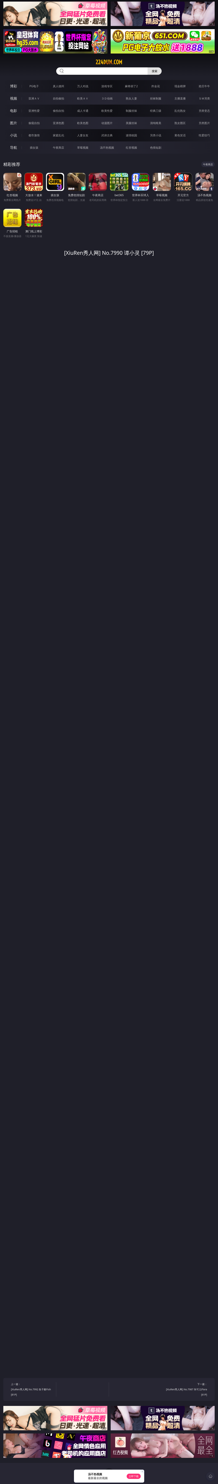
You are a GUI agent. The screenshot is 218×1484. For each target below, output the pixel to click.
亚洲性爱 (34, 111)
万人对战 (82, 86)
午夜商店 (58, 148)
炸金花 (155, 86)
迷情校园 (131, 135)
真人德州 (58, 86)
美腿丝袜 (131, 123)
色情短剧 (155, 148)
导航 (13, 147)
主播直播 (180, 98)
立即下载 (134, 1476)
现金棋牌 (180, 86)
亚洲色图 (58, 123)
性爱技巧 (204, 135)
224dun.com (109, 62)
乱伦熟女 (180, 111)
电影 (13, 110)
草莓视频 (82, 148)
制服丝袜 (131, 111)
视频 (13, 98)
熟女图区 (180, 123)
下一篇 (185, 1389)
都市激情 (34, 135)
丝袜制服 (155, 98)
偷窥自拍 (34, 123)
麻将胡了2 (131, 86)
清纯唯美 (155, 123)
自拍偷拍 (58, 98)
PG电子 (34, 86)
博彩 (13, 86)
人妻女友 (82, 135)
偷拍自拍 (58, 111)
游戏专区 (107, 86)
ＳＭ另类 (204, 98)
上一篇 (32, 1389)
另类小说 (155, 135)
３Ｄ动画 (107, 98)
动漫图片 (107, 123)
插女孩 (34, 148)
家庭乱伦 (58, 135)
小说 (13, 135)
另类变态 (204, 111)
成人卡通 (82, 111)
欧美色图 (82, 123)
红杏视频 (131, 148)
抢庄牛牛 (204, 86)
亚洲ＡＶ (34, 98)
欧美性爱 (107, 111)
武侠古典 (107, 135)
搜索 (154, 71)
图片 (13, 123)
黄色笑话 (180, 135)
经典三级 (155, 111)
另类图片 (204, 123)
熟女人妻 (131, 98)
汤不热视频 (107, 148)
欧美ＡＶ (82, 98)
